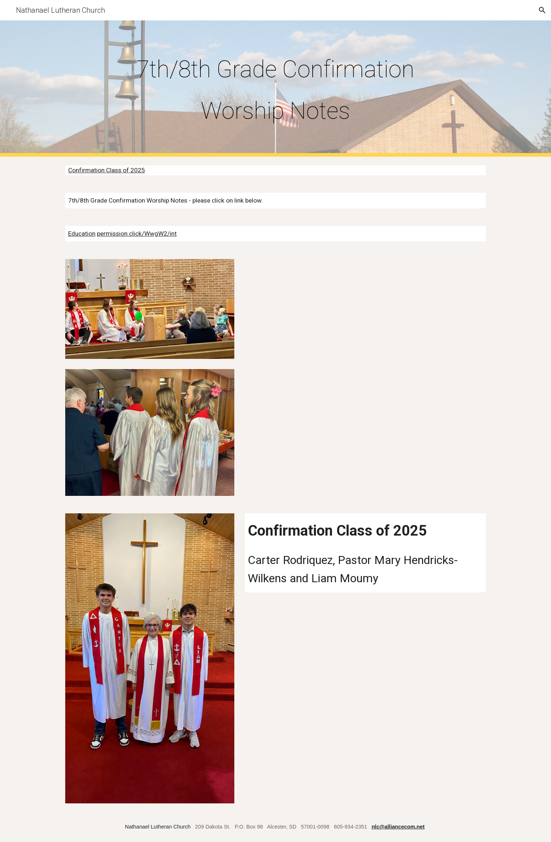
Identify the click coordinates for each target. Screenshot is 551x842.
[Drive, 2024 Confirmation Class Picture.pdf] (365, 352)
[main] (275, 88)
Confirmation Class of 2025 (106, 170)
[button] (542, 10)
